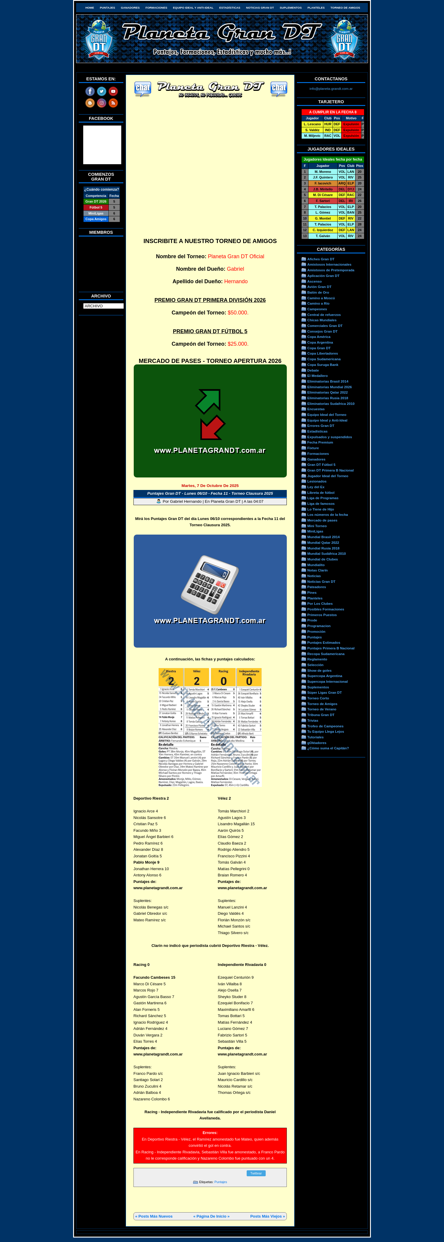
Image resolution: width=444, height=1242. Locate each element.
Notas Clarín (317, 570)
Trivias (312, 720)
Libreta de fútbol (320, 492)
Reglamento (317, 659)
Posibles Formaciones (325, 609)
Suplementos (291, 7)
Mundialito (316, 565)
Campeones (317, 309)
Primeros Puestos (322, 615)
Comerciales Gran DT (325, 326)
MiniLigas (315, 531)
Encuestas (316, 409)
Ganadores (130, 7)
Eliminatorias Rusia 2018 (327, 398)
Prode (312, 620)
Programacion (318, 626)
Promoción (316, 631)
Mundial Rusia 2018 (323, 548)
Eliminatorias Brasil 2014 (327, 381)
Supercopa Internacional (327, 681)
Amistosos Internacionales (329, 264)
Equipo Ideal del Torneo (326, 414)
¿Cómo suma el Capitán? (328, 748)
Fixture (313, 448)
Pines (312, 592)
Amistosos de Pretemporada (330, 270)
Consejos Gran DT (322, 331)
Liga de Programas (322, 498)
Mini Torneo (317, 526)
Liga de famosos (321, 503)
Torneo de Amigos (345, 7)
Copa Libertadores (322, 353)
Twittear (256, 1173)
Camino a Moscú (321, 298)
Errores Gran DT (320, 425)
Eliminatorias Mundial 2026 (329, 387)
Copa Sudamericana (324, 359)
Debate (313, 370)
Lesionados (317, 481)
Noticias (314, 576)
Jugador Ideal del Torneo (327, 476)
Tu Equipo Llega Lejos (325, 731)
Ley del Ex (316, 487)
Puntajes (107, 7)
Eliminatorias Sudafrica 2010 (331, 403)
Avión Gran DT (319, 287)
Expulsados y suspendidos (329, 437)
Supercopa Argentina (324, 676)
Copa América (318, 337)
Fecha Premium (320, 442)
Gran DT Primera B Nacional (330, 470)
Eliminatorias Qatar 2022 (327, 392)
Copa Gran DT (318, 348)
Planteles (316, 7)
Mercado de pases (322, 520)
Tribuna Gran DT (320, 715)
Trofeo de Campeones (325, 726)
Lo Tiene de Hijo (320, 509)
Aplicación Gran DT (323, 276)
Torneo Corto (318, 698)
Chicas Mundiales (322, 320)
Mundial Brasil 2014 (323, 537)
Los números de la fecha (327, 514)
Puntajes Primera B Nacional (331, 648)
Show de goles (319, 670)
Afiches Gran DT (320, 259)
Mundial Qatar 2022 (323, 542)
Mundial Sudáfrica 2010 (326, 553)
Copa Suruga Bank (322, 365)
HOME (89, 7)
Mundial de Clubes (322, 559)
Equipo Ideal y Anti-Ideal (193, 7)
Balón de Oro (318, 292)
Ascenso (314, 281)
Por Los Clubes (320, 603)
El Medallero (317, 376)
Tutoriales (315, 737)
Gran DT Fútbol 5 (321, 464)
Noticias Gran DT (260, 7)
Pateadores (316, 587)
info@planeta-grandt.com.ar (331, 88)
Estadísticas (229, 7)
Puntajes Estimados (323, 642)
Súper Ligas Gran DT (324, 692)
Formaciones (156, 7)
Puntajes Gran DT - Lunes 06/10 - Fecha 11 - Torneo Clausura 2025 (210, 493)
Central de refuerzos (324, 315)
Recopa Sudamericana (325, 654)
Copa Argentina (320, 342)
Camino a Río (318, 303)
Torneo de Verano (321, 709)
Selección (315, 665)
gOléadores (316, 743)
